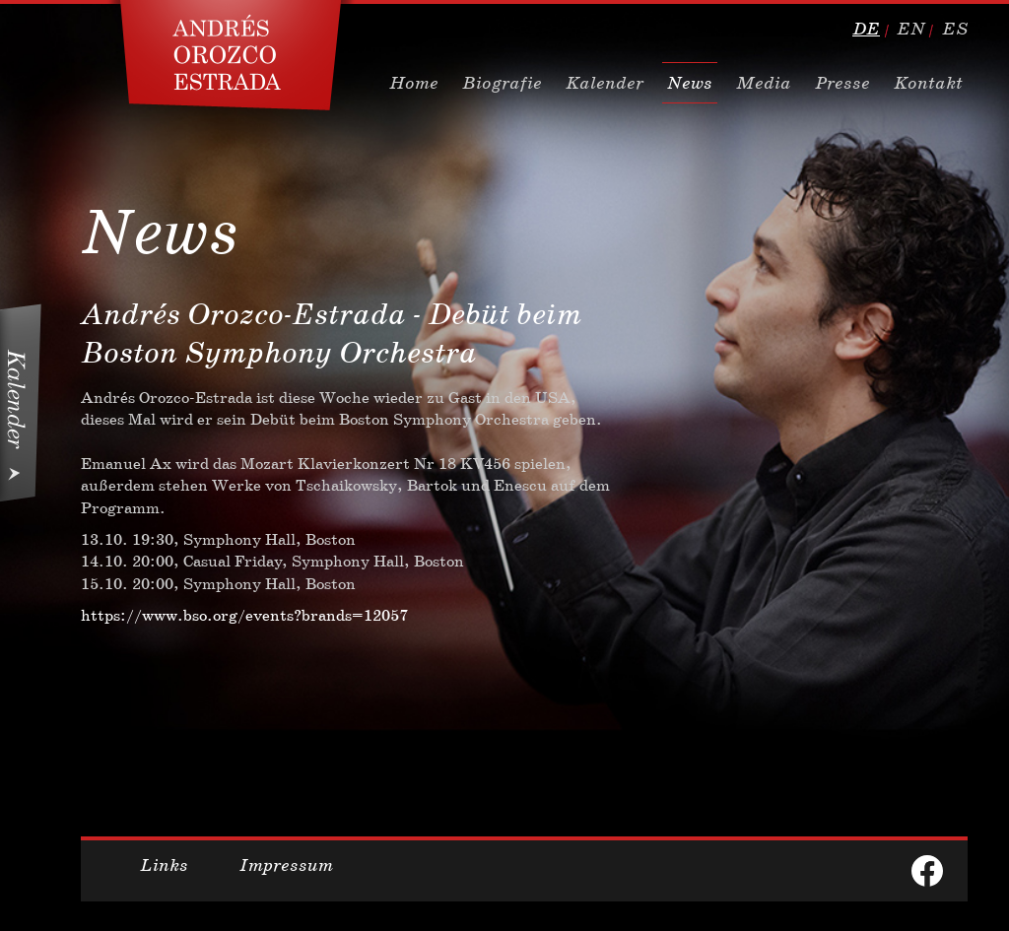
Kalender (604, 83)
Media (763, 83)
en (911, 28)
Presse (842, 83)
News (689, 83)
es (955, 28)
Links (164, 865)
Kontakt (928, 83)
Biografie (502, 83)
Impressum (286, 865)
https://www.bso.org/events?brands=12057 (244, 615)
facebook (927, 871)
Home (413, 83)
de (866, 28)
